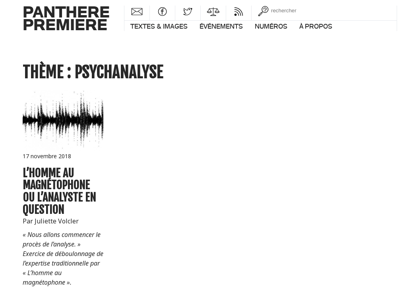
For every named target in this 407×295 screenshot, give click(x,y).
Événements (221, 26)
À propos (315, 26)
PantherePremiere (66, 17)
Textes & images (159, 26)
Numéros (271, 26)
